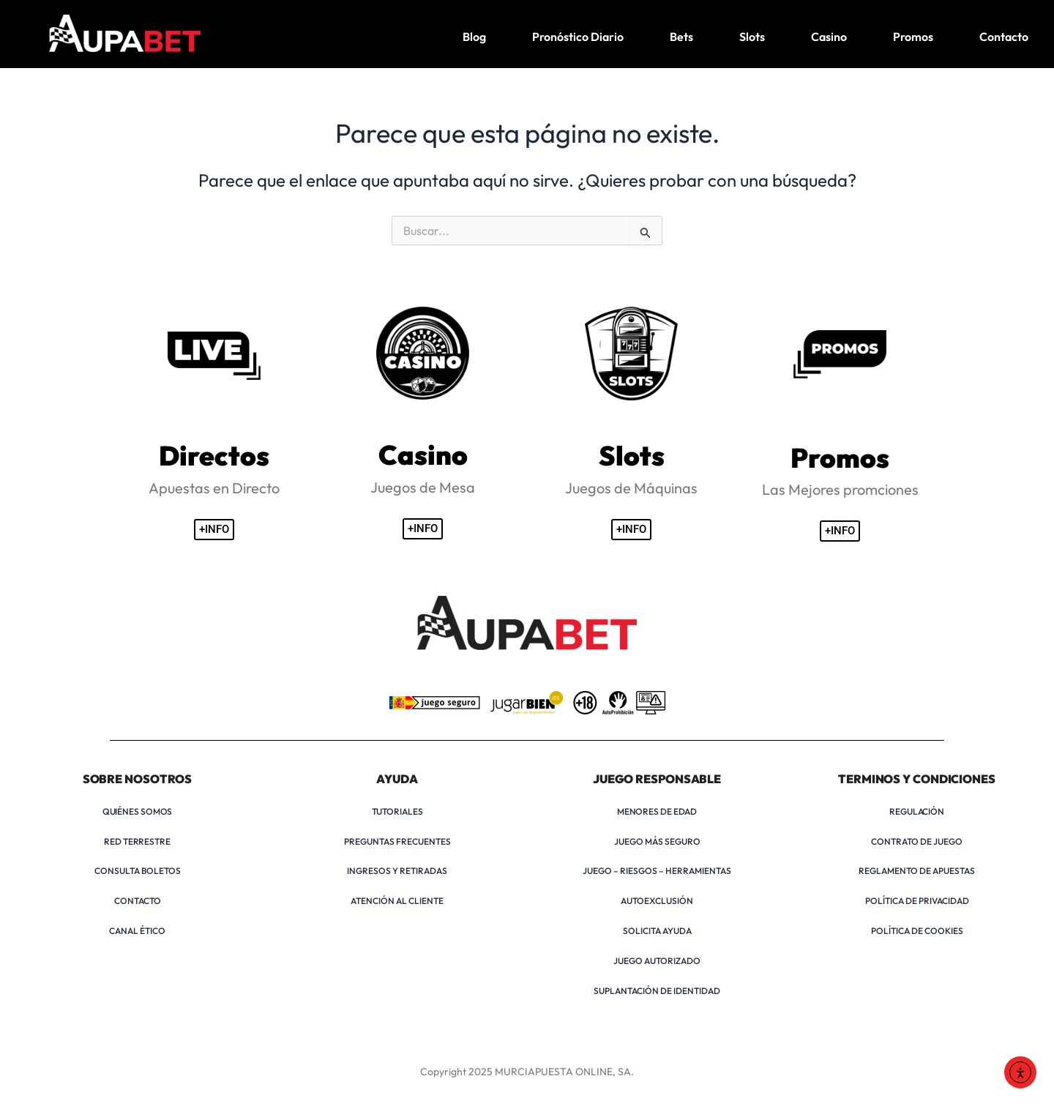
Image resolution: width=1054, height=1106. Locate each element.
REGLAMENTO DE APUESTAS (917, 870)
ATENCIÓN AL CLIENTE (397, 900)
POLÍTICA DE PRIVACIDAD (917, 900)
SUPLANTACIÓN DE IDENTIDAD (657, 990)
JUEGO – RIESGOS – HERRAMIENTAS (657, 870)
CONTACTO (137, 900)
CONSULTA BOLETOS (137, 870)
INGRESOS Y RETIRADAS (397, 870)
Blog (474, 36)
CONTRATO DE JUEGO (917, 841)
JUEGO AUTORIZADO (656, 960)
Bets (681, 36)
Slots (752, 36)
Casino (829, 36)
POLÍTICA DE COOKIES (917, 930)
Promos (913, 36)
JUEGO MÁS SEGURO (657, 841)
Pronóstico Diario (578, 36)
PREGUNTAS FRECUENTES (397, 841)
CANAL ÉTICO (137, 930)
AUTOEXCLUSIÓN (657, 900)
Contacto (1003, 36)
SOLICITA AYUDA (657, 930)
